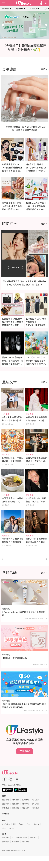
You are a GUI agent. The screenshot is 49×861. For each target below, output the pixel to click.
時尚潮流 (20, 9)
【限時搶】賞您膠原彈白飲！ (15, 658)
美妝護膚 (6, 9)
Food (28, 824)
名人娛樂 (35, 800)
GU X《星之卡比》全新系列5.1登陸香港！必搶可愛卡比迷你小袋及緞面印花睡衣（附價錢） (36, 363)
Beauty (36, 824)
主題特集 (15, 808)
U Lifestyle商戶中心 (19, 838)
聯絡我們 (25, 842)
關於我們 (5, 838)
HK (14, 824)
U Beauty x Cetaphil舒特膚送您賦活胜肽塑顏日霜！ (23, 614)
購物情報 (25, 804)
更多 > (44, 69)
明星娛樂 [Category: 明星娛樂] (29, 414)
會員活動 (25, 808)
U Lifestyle (6, 824)
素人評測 (35, 804)
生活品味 (34, 9)
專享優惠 (35, 808)
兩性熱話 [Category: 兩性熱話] (5, 455)
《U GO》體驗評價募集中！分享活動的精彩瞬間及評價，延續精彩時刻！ (24, 706)
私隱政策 (15, 842)
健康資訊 (5, 804)
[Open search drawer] (46, 3)
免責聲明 (33, 838)
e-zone (11, 828)
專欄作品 (5, 808)
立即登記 (24, 751)
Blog (3, 828)
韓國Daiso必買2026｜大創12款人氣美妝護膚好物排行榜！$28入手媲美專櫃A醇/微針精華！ (36, 209)
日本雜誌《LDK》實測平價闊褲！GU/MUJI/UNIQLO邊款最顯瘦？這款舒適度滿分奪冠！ (36, 325)
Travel (21, 824)
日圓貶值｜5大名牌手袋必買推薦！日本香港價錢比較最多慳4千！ (12, 322)
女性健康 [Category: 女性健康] (5, 414)
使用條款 (5, 842)
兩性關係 (15, 804)
